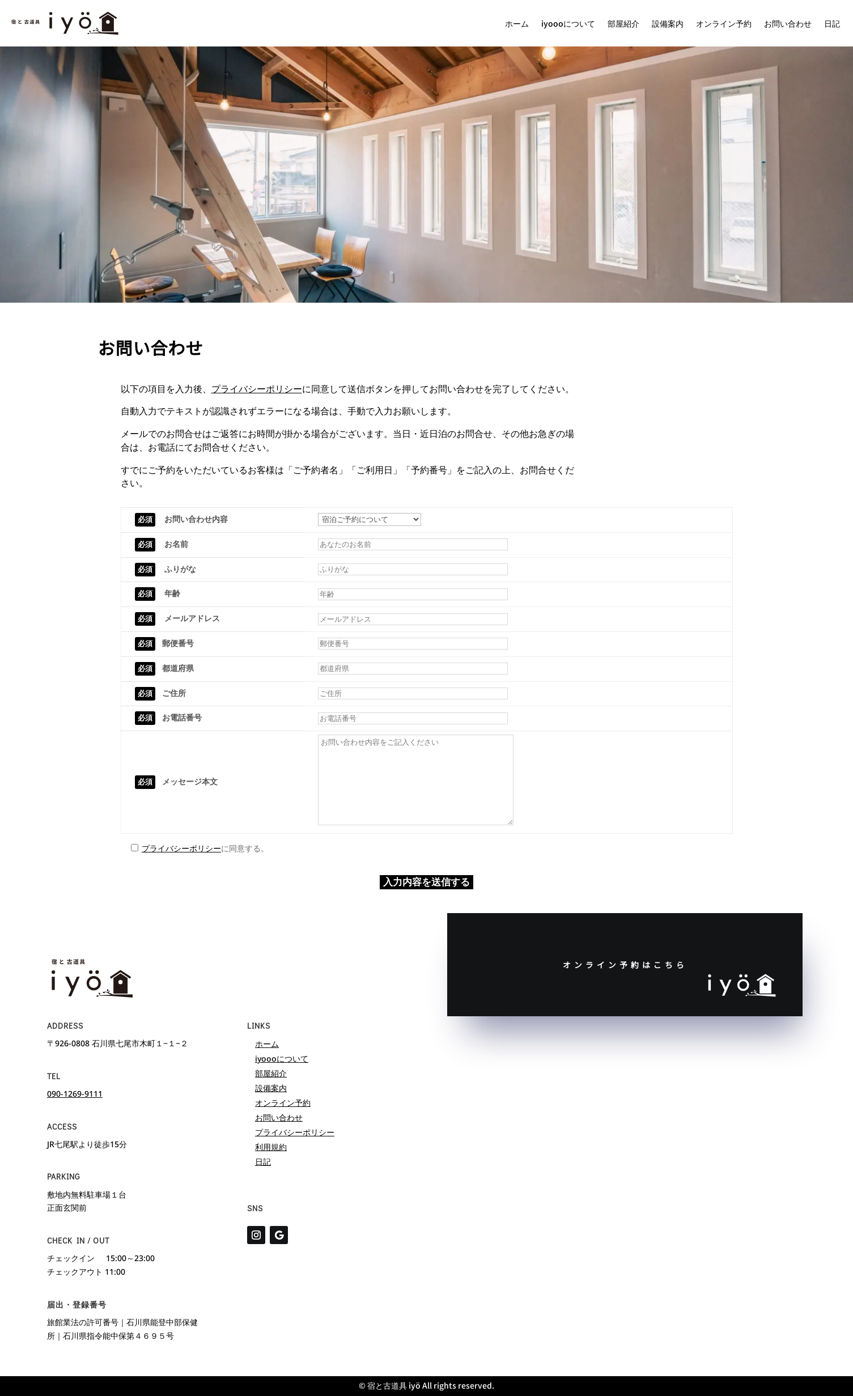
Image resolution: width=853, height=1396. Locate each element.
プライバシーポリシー (256, 389)
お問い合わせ (788, 23)
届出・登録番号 (77, 1304)
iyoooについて (568, 23)
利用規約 (271, 1147)
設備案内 (668, 23)
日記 (832, 23)
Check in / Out (78, 1240)
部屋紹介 (623, 23)
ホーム (517, 23)
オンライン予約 (724, 23)
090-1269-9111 (75, 1093)
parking (63, 1176)
